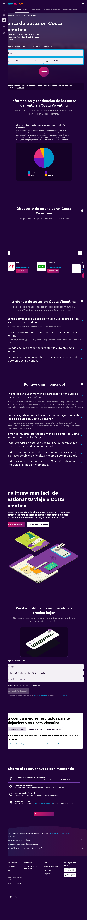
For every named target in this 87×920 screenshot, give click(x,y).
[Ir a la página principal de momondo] (15, 3)
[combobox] (23, 47)
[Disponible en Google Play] (71, 890)
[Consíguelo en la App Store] (71, 895)
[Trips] (4, 26)
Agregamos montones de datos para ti (48, 864)
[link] (29, 271)
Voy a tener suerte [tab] (61, 740)
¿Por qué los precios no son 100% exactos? (48, 868)
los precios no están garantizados (65, 853)
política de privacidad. (68, 706)
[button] (3, 3)
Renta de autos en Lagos (23, 755)
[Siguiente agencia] (80, 253)
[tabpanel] (47, 154)
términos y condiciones (48, 706)
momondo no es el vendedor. (48, 860)
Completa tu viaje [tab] (42, 740)
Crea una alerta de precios (50, 821)
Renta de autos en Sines (56, 755)
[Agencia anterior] (15, 253)
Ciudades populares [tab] (23, 740)
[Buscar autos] (4, 20)
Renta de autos (16, 15)
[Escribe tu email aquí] (49, 690)
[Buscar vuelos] (4, 10)
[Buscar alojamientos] (4, 15)
